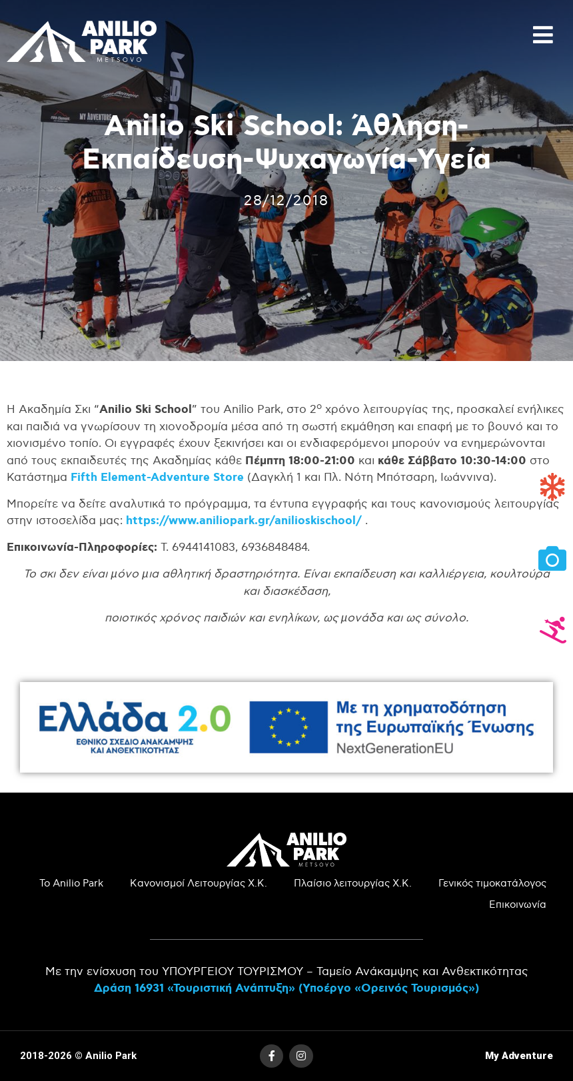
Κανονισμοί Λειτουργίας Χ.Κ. (198, 884)
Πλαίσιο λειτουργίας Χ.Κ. (353, 884)
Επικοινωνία (517, 905)
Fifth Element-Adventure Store (157, 477)
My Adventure (519, 1056)
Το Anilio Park (71, 884)
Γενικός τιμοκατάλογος (492, 884)
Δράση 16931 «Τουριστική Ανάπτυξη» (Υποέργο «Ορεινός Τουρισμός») (286, 988)
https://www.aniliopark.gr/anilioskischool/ (244, 520)
